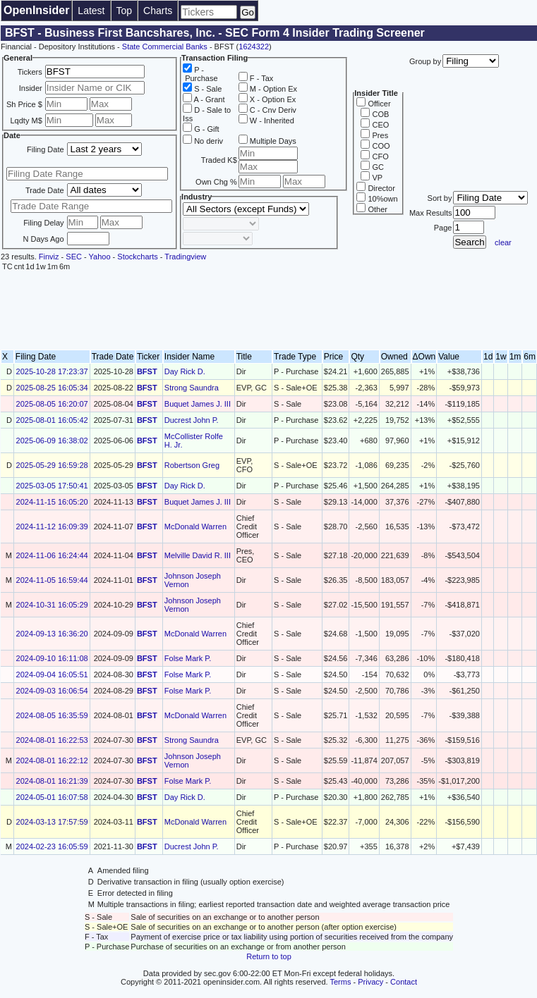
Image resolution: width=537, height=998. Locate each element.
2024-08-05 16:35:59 (52, 715)
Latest (91, 10)
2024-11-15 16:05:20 (52, 502)
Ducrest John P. (191, 420)
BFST (147, 371)
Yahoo (100, 256)
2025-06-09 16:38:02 (52, 440)
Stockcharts (137, 256)
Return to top (268, 956)
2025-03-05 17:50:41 (52, 485)
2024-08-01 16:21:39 (52, 781)
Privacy (370, 982)
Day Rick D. (184, 371)
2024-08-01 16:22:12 (52, 760)
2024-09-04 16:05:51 (52, 674)
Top (124, 10)
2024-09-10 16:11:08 (52, 658)
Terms (340, 982)
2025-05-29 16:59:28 (52, 465)
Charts (157, 10)
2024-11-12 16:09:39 (52, 526)
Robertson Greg (191, 465)
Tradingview (185, 256)
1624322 (254, 46)
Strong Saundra (191, 387)
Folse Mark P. (187, 658)
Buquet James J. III (197, 404)
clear (503, 242)
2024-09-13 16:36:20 (52, 633)
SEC (74, 256)
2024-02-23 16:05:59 (52, 846)
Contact (403, 982)
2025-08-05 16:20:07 (52, 404)
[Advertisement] (269, 311)
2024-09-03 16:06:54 (52, 690)
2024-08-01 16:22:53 (52, 740)
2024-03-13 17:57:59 (52, 822)
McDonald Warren (195, 526)
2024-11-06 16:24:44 (52, 555)
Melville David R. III (197, 555)
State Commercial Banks (164, 46)
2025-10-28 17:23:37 (52, 371)
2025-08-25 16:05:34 (52, 387)
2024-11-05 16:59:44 (52, 580)
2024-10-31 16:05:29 (52, 604)
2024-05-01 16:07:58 (52, 797)
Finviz (49, 256)
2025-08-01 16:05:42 (52, 420)
